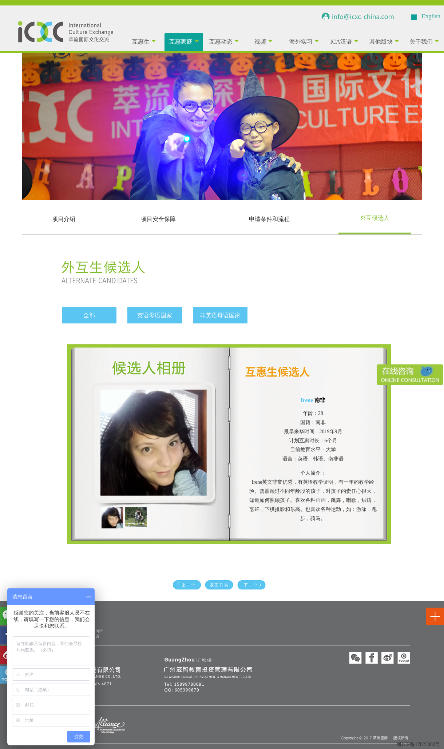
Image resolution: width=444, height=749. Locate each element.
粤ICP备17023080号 (418, 744)
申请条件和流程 (269, 219)
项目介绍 (63, 219)
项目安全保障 (158, 219)
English (430, 16)
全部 (89, 315)
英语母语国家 (154, 315)
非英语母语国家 (220, 315)
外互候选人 (374, 218)
